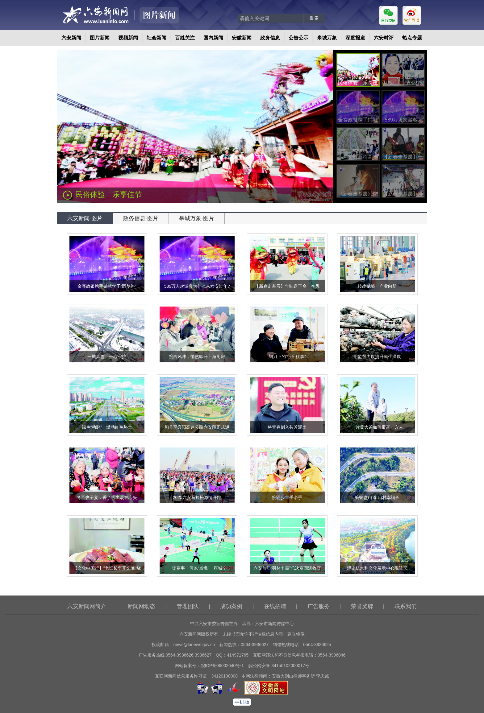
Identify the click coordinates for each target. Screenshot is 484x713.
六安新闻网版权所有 (198, 634)
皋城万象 (327, 37)
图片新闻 (100, 37)
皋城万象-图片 (196, 218)
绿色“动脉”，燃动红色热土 (107, 427)
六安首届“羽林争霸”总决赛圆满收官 (287, 568)
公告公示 (298, 37)
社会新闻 (156, 37)
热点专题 (412, 37)
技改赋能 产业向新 (377, 286)
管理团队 (188, 606)
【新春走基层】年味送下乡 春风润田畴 (287, 290)
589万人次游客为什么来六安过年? (197, 286)
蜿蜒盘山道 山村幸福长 (377, 497)
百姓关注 (185, 37)
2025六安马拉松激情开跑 (197, 497)
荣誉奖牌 (362, 606)
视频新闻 (128, 37)
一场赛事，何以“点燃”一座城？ (197, 568)
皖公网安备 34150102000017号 (278, 665)
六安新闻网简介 (86, 606)
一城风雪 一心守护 (106, 356)
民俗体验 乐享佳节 (108, 195)
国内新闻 (213, 37)
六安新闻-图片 (84, 218)
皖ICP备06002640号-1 (222, 665)
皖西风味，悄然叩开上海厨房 (197, 356)
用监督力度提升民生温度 (377, 356)
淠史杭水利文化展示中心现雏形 (377, 568)
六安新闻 (71, 37)
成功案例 (231, 606)
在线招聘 (275, 606)
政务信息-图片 (140, 218)
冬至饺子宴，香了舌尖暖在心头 (107, 497)
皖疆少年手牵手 (287, 497)
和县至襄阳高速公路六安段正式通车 (197, 431)
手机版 (242, 702)
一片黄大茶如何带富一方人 (377, 427)
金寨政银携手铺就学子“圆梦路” (106, 286)
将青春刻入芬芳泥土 (287, 427)
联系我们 (405, 606)
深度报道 (355, 37)
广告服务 (318, 606)
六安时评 (384, 37)
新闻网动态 (141, 606)
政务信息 (270, 37)
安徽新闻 (242, 37)
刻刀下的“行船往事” (287, 356)
